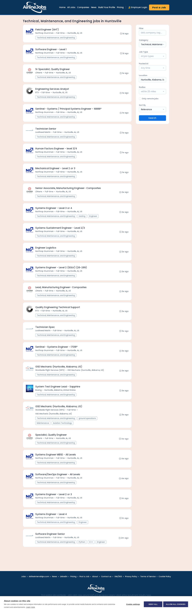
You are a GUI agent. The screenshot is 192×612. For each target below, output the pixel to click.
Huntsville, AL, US (75, 33)
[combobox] (152, 44)
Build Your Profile (106, 7)
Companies (83, 7)
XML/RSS (118, 576)
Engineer (93, 219)
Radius (142, 87)
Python (82, 551)
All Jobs (71, 7)
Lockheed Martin (43, 134)
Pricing (120, 7)
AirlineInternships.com (39, 576)
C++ (91, 551)
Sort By (142, 105)
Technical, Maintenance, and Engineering (56, 37)
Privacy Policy (131, 576)
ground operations (87, 425)
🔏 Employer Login (137, 7)
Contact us (106, 576)
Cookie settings (132, 604)
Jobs (23, 576)
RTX (37, 93)
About (95, 576)
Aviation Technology (62, 430)
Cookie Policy (165, 576)
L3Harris (39, 73)
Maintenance (43, 430)
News (93, 7)
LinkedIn (63, 576)
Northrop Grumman (45, 33)
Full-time (61, 33)
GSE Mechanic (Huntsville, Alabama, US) (86, 376)
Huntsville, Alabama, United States (60, 396)
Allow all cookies (175, 604)
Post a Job (159, 7)
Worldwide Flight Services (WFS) (50, 376)
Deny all (152, 604)
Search (152, 117)
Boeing (39, 396)
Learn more (30, 607)
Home (62, 7)
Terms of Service (148, 576)
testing (82, 219)
